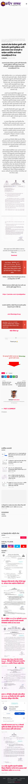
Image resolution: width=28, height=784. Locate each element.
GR (6, 373)
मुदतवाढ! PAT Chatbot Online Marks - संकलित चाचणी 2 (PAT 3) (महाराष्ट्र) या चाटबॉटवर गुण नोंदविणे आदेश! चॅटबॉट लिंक (17, 484)
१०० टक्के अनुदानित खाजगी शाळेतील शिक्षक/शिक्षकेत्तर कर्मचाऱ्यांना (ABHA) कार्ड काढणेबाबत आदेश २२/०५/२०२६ (13, 768)
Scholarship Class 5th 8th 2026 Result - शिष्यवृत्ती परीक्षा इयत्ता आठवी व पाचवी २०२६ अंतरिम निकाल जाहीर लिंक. (13, 661)
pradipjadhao (4, 58)
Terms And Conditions (11, 779)
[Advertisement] (14, 22)
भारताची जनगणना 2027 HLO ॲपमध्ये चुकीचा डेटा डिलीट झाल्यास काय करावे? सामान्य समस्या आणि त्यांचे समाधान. (17, 455)
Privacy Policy (22, 778)
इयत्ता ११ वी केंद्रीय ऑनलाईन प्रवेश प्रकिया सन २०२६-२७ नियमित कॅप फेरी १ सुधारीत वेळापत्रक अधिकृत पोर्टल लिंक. (16, 477)
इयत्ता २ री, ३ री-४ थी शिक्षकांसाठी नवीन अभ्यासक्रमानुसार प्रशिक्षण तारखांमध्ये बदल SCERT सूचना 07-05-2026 (17, 469)
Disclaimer (19, 779)
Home (2, 39)
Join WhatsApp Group (14, 314)
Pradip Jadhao (17, 782)
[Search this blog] (10, 537)
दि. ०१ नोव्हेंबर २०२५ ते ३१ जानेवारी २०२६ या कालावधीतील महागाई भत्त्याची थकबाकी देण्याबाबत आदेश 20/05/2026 (13, 621)
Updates (6, 39)
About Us (9, 778)
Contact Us (15, 778)
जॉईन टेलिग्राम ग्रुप (14, 331)
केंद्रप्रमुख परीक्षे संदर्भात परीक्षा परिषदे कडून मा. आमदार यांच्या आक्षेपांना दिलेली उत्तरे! (13, 582)
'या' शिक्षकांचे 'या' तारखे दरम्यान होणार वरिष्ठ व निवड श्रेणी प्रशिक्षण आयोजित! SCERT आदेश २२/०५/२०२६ (17, 462)
